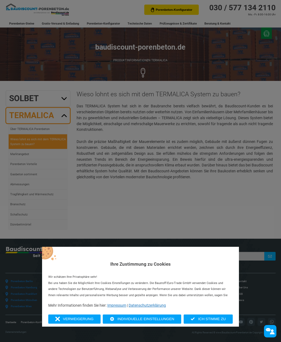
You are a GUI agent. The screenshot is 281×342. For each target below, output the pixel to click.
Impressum (116, 305)
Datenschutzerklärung (147, 305)
